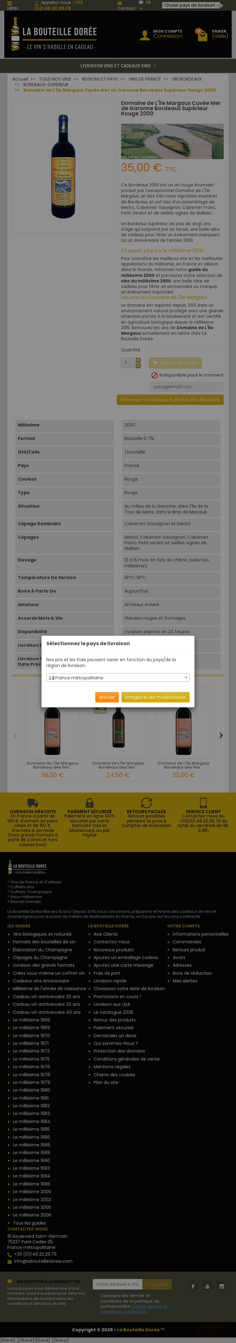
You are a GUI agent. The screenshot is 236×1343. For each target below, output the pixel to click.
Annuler (107, 697)
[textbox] (118, 677)
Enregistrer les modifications (155, 697)
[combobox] (118, 677)
